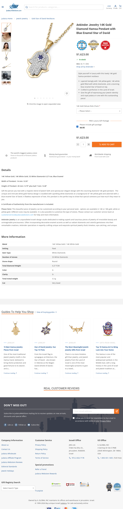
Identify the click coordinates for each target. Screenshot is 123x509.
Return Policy (40, 453)
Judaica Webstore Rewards (46, 474)
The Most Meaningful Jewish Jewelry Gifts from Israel (77, 348)
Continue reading (10, 373)
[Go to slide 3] (40, 98)
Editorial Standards (9, 466)
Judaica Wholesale (8, 453)
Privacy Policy (105, 421)
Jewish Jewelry (22, 19)
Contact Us (5, 449)
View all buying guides (47, 312)
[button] (44, 52)
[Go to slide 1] (34, 98)
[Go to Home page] (13, 7)
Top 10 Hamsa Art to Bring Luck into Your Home (107, 348)
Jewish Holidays (7, 471)
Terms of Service (42, 458)
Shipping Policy (41, 449)
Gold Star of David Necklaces (43, 19)
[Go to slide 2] (37, 98)
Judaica (64, 503)
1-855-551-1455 (106, 458)
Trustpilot (39, 491)
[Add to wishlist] (66, 93)
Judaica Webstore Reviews (11, 462)
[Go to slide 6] (49, 98)
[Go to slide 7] (52, 98)
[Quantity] (83, 144)
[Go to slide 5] (46, 98)
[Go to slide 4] (43, 98)
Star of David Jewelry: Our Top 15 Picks (45, 348)
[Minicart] (120, 7)
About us (5, 445)
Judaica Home (6, 19)
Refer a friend (40, 469)
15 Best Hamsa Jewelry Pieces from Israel (13, 348)
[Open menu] (2, 7)
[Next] (6, 83)
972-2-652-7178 (78, 458)
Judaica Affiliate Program (11, 458)
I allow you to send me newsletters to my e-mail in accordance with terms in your (95, 419)
